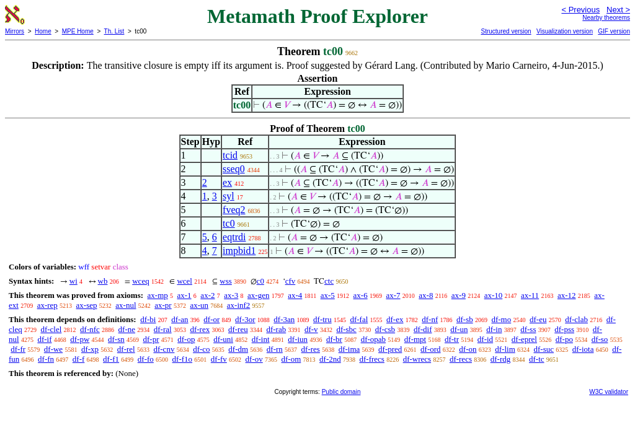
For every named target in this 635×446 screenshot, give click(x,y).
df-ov (254, 359)
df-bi (148, 319)
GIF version (614, 31)
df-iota (583, 349)
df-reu (238, 329)
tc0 (229, 223)
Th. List (114, 31)
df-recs (461, 359)
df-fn (46, 359)
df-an (179, 319)
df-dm (238, 349)
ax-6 (360, 295)
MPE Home (78, 31)
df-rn (275, 349)
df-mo (501, 319)
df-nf (430, 319)
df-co (201, 349)
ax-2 (207, 295)
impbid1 (239, 250)
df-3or (245, 319)
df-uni (223, 339)
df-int (261, 339)
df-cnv (163, 349)
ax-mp (158, 295)
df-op (186, 339)
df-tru (322, 319)
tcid (230, 155)
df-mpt (415, 339)
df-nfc (90, 329)
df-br (334, 339)
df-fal (359, 319)
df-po (564, 339)
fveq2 (234, 209)
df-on (467, 349)
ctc (329, 281)
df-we (53, 349)
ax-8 (426, 295)
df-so (600, 339)
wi (73, 281)
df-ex (394, 319)
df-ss (528, 329)
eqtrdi (234, 237)
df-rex (200, 329)
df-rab (276, 329)
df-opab (373, 339)
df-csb (385, 329)
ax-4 (295, 295)
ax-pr (162, 305)
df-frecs (371, 359)
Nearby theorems (606, 17)
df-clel (50, 329)
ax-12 (566, 295)
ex (227, 182)
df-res (310, 349)
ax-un (199, 305)
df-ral (163, 329)
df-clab (576, 319)
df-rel (126, 349)
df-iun (298, 339)
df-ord (430, 349)
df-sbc (346, 329)
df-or (211, 319)
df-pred (390, 349)
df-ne (126, 329)
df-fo (146, 359)
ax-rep (47, 305)
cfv (290, 281)
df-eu (538, 319)
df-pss (564, 329)
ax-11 (530, 295)
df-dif (423, 329)
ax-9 (458, 295)
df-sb (464, 319)
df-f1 (111, 359)
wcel (184, 281)
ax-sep (86, 305)
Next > (618, 9)
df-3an (284, 319)
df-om (291, 359)
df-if (44, 339)
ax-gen (258, 295)
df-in (494, 329)
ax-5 (328, 295)
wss (226, 281)
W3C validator (608, 391)
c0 (260, 281)
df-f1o (182, 359)
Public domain (341, 391)
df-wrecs (417, 359)
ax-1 (184, 295)
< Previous (580, 9)
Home (43, 31)
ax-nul (125, 305)
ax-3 (231, 295)
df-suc (544, 349)
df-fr (18, 349)
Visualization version (564, 31)
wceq (140, 281)
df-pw (79, 339)
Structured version (506, 31)
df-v (311, 329)
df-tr (452, 339)
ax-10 (493, 295)
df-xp (90, 349)
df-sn (116, 339)
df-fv (219, 359)
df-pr (151, 339)
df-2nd (330, 359)
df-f (79, 359)
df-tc (536, 359)
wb (103, 281)
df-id (485, 339)
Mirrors (14, 31)
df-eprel (524, 339)
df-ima (349, 349)
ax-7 (393, 295)
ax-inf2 (239, 305)
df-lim (505, 349)
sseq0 (234, 169)
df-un (459, 329)
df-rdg (501, 359)
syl (228, 196)
